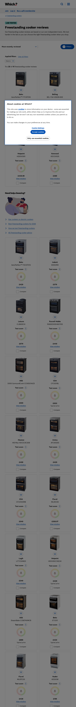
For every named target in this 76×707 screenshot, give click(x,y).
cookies (21, 109)
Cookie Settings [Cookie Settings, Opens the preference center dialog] (38, 128)
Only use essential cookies (38, 138)
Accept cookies (38, 132)
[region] (38, 122)
